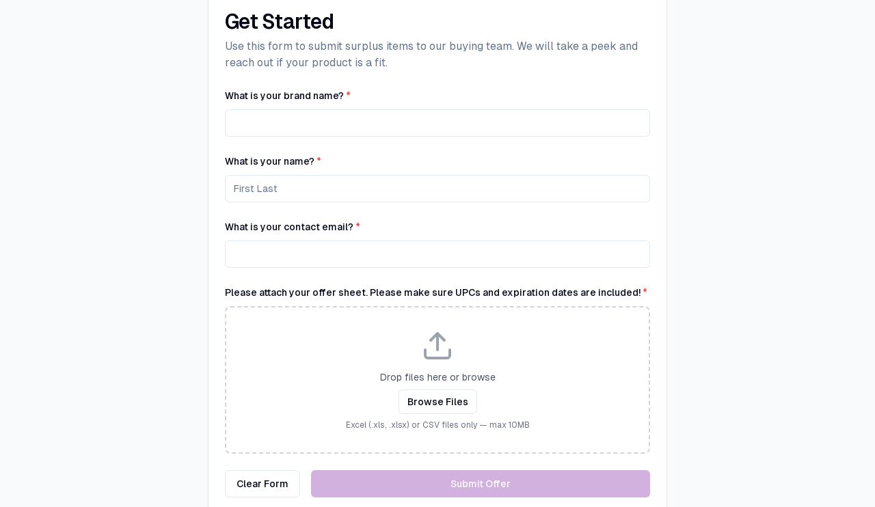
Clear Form (262, 483)
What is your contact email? (292, 226)
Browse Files (437, 401)
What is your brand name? (288, 95)
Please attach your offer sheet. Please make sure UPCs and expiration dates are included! (436, 292)
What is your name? (273, 161)
